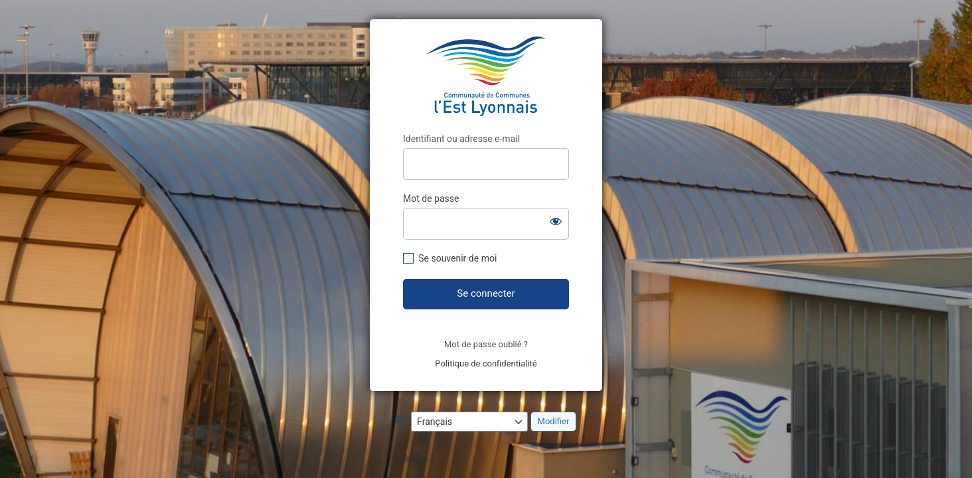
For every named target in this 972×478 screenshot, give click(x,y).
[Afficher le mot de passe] (555, 221)
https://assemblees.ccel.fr (486, 76)
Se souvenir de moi (457, 258)
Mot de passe (431, 198)
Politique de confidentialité (485, 363)
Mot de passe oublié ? (486, 344)
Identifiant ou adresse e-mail (461, 138)
